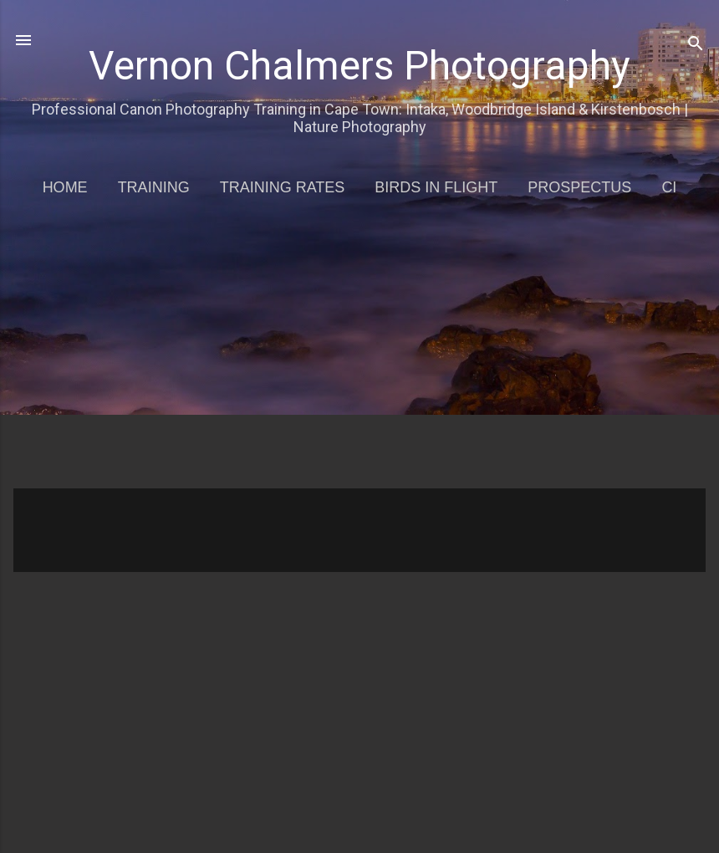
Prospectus (579, 187)
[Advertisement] (366, 355)
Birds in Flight (436, 187)
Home (65, 187)
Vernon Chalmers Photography (359, 65)
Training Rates (282, 187)
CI (668, 187)
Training (154, 187)
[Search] (696, 45)
